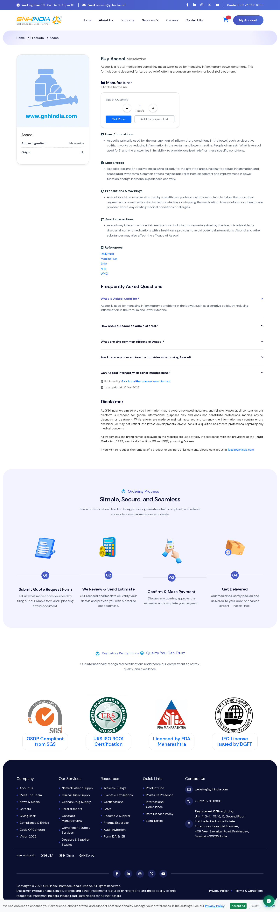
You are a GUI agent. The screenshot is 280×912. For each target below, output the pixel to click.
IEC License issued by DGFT (234, 741)
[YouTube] (217, 5)
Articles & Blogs (115, 788)
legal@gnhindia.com (241, 449)
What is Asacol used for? (120, 299)
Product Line (155, 788)
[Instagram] (201, 5)
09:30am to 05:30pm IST (45, 5)
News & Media (30, 802)
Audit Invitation (115, 830)
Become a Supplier (117, 816)
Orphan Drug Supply (76, 802)
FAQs (107, 809)
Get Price (118, 119)
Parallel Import (72, 809)
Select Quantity (117, 100)
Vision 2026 (28, 836)
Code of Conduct (32, 830)
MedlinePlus (109, 259)
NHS (103, 269)
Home (87, 20)
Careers (172, 20)
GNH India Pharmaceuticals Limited (145, 381)
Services (148, 20)
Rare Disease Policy (159, 814)
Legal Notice (155, 821)
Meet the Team (31, 795)
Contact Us (194, 20)
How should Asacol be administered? (129, 326)
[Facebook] (187, 5)
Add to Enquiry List (154, 119)
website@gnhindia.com (104, 5)
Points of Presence (159, 795)
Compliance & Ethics (34, 823)
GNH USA (47, 855)
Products (127, 20)
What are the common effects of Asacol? (132, 341)
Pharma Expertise (116, 823)
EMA (104, 264)
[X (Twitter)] (209, 5)
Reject (255, 906)
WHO (104, 274)
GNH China (66, 855)
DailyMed (107, 254)
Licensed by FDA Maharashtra (171, 741)
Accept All (238, 906)
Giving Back (28, 816)
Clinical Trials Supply (76, 795)
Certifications (113, 802)
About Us (106, 20)
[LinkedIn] (194, 5)
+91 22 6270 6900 (245, 5)
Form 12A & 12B (114, 836)
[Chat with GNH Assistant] (269, 901)
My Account (248, 20)
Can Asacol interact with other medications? (135, 373)
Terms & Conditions (249, 891)
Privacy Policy (219, 891)
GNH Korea (86, 855)
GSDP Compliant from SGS (45, 741)
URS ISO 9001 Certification (108, 741)
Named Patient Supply (77, 788)
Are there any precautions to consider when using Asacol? (146, 357)
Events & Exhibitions (118, 795)
